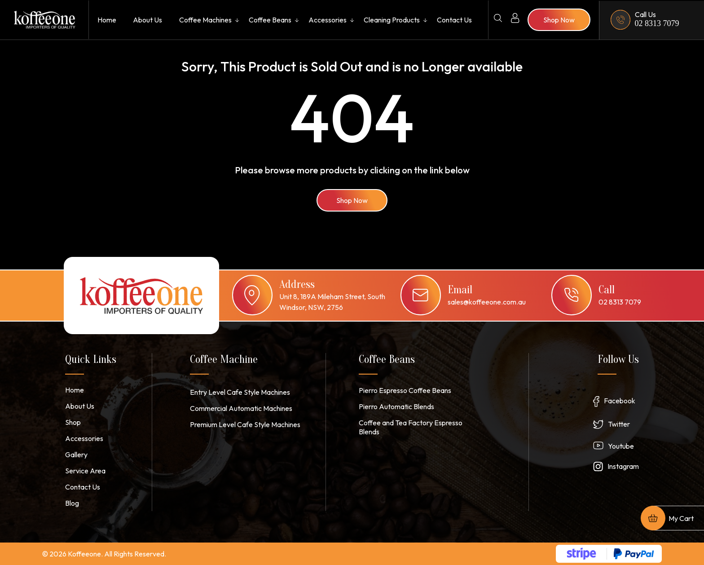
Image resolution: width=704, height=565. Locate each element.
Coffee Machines (205, 19)
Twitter (619, 423)
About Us (147, 19)
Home (106, 19)
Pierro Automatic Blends (396, 406)
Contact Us (454, 19)
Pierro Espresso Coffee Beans (405, 390)
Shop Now (352, 200)
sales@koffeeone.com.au (487, 301)
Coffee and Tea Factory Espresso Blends (410, 427)
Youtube (621, 445)
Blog (72, 503)
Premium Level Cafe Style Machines (245, 424)
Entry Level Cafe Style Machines (240, 392)
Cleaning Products (392, 19)
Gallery (76, 454)
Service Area (85, 470)
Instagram (623, 466)
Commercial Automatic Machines (241, 408)
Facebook (619, 400)
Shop (73, 422)
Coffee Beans (270, 19)
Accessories (327, 19)
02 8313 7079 (657, 23)
